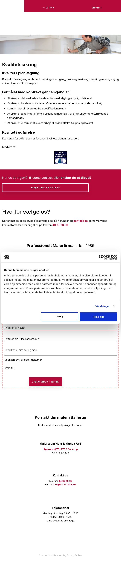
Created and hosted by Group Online (60, 555)
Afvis (59, 316)
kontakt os (80, 220)
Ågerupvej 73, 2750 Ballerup (61, 449)
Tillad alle (98, 316)
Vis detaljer (103, 306)
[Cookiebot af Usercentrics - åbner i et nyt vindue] (101, 257)
